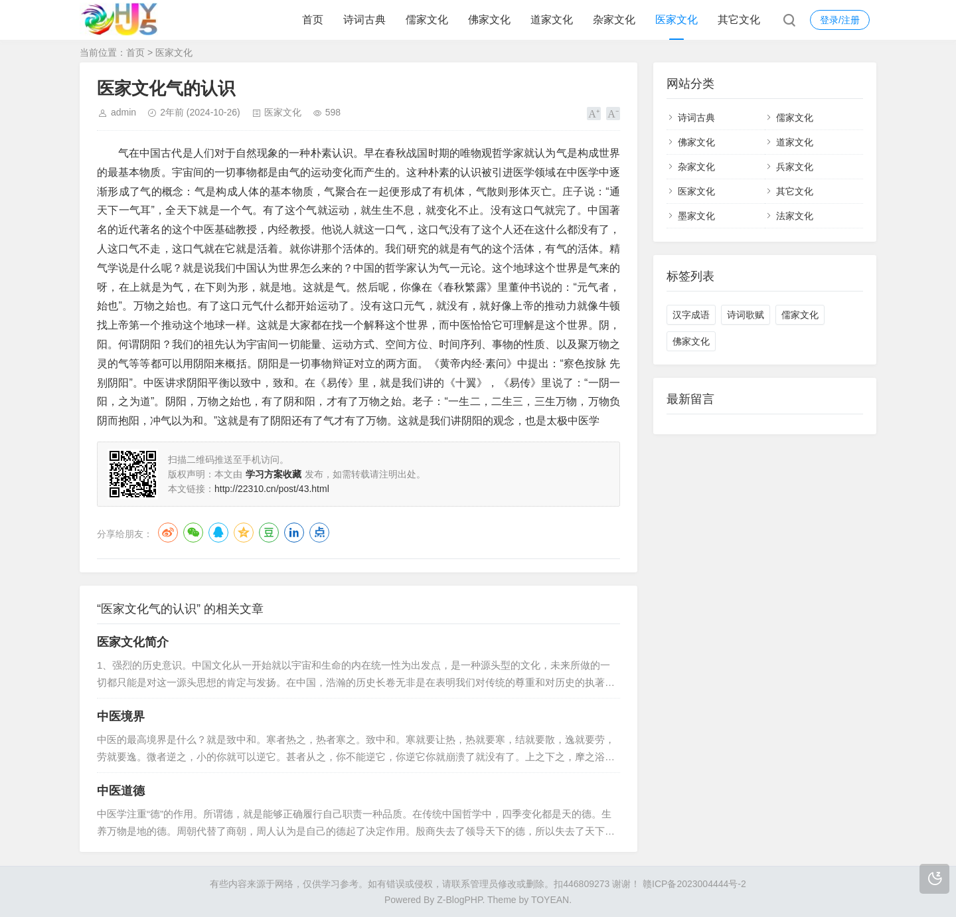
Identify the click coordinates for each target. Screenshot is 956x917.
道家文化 (551, 19)
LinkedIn (294, 532)
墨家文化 (696, 215)
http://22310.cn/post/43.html (271, 488)
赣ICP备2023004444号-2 (694, 883)
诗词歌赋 (745, 314)
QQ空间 (244, 532)
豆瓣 (269, 532)
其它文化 (739, 19)
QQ (218, 532)
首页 (312, 19)
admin (123, 112)
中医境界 (121, 716)
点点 (319, 532)
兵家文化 (794, 166)
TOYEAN (550, 899)
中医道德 (121, 790)
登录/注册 (840, 20)
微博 (168, 532)
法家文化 (794, 215)
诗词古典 (364, 19)
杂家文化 (614, 19)
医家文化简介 (133, 642)
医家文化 (676, 19)
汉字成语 (691, 314)
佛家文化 (489, 19)
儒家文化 (427, 19)
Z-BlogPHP (459, 899)
